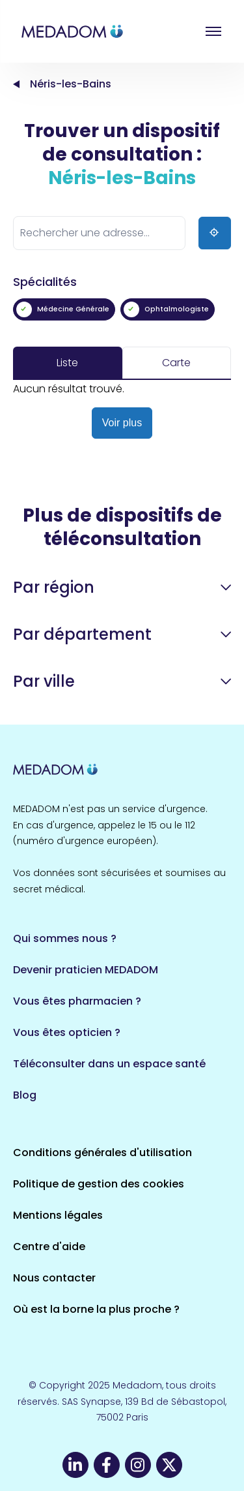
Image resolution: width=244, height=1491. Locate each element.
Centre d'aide (49, 1246)
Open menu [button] (213, 31)
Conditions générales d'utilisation (102, 1152)
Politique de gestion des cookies (98, 1183)
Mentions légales (58, 1215)
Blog (24, 1095)
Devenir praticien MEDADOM (85, 969)
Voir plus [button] (122, 422)
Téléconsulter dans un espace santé (109, 1063)
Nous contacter (54, 1277)
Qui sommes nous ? (64, 938)
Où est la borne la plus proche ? (96, 1309)
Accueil (16, 84)
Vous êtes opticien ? (66, 1032)
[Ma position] (214, 233)
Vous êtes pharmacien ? (77, 1001)
